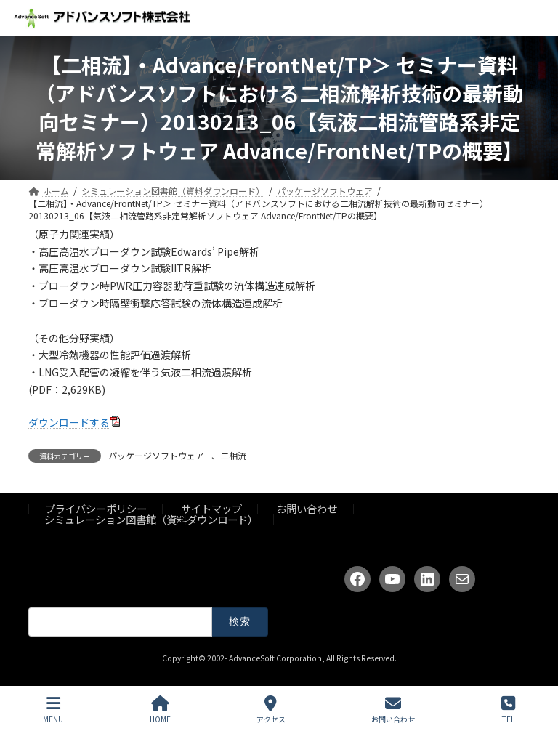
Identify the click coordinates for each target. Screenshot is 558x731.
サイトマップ (211, 509)
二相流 (233, 455)
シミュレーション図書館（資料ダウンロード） (151, 519)
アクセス (271, 709)
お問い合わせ (306, 509)
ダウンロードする (69, 422)
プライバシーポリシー (96, 509)
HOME (160, 709)
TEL (508, 709)
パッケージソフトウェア (156, 455)
